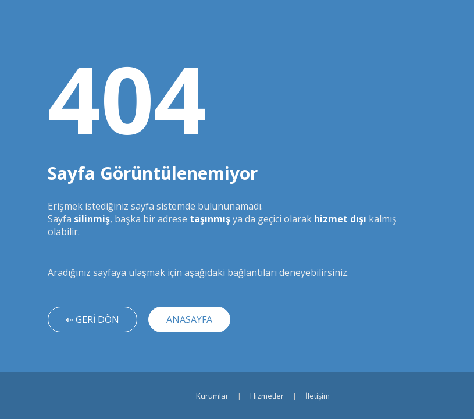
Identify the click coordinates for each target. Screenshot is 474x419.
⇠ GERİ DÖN (92, 319)
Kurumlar (212, 395)
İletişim (317, 395)
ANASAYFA (189, 319)
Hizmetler (267, 395)
